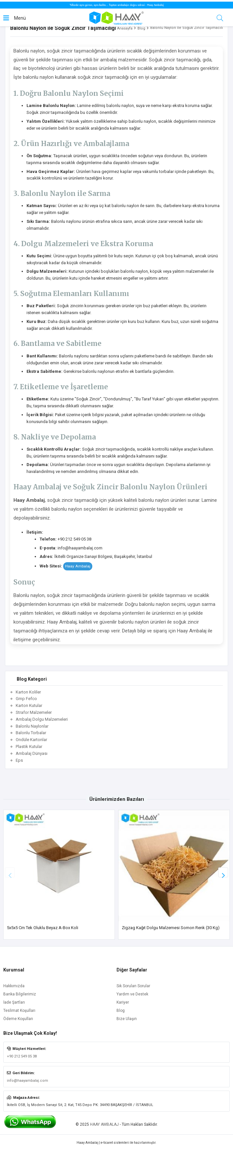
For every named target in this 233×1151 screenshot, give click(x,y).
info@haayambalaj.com (27, 1080)
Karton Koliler (28, 692)
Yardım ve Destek (132, 994)
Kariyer (122, 1002)
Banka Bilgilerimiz (19, 994)
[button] (223, 872)
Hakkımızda (14, 986)
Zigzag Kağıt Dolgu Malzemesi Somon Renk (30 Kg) (171, 927)
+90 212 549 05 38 (22, 1056)
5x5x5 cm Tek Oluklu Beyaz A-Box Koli (42, 927)
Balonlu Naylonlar (32, 726)
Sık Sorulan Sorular (133, 986)
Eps (19, 760)
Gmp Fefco (26, 698)
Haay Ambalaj (77, 566)
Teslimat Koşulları (19, 1010)
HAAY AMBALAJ (104, 1124)
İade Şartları (14, 1002)
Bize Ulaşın (126, 1018)
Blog (141, 28)
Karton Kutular (29, 705)
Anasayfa (125, 28)
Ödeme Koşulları (18, 1018)
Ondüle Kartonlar (31, 739)
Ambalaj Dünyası (31, 753)
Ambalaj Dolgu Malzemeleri (42, 719)
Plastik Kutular (29, 746)
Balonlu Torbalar (31, 732)
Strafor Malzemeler (34, 712)
